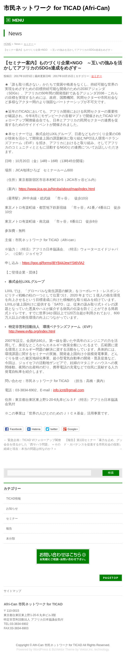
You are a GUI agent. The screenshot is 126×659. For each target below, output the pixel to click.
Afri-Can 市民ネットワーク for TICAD (57, 645)
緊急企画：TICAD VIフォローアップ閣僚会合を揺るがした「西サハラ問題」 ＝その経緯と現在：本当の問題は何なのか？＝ (32, 444)
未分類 (10, 538)
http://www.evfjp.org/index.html (32, 331)
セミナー (96, 76)
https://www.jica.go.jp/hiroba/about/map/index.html (57, 189)
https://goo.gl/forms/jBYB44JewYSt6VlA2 (53, 263)
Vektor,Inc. (87, 649)
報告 (9, 528)
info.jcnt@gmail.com (68, 390)
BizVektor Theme (63, 649)
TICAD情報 (13, 498)
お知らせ (12, 508)
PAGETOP (110, 577)
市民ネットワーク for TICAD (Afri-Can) (57, 8)
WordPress (40, 649)
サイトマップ (12, 591)
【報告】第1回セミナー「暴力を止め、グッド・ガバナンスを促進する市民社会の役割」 (93, 444)
